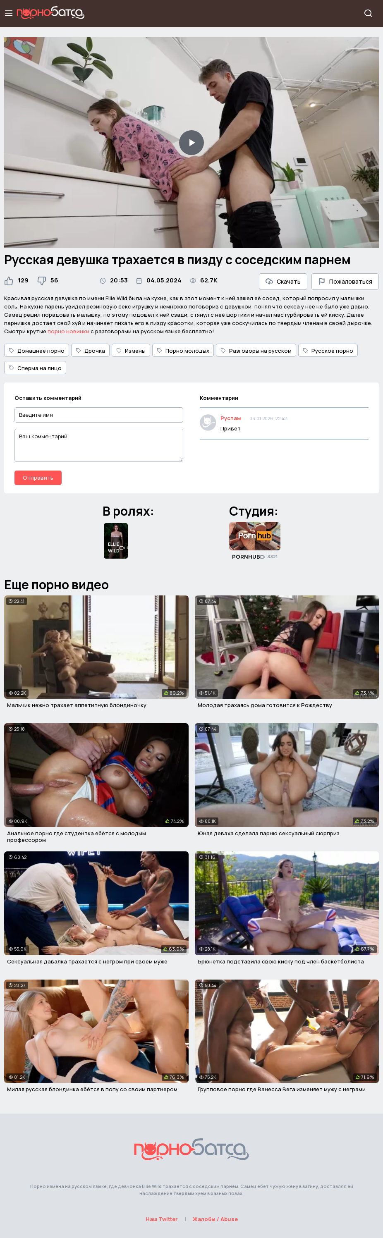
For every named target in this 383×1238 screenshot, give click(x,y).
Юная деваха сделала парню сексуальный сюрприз (269, 833)
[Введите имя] (98, 415)
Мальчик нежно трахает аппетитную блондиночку (76, 705)
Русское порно (328, 350)
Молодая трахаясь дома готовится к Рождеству (265, 705)
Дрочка (90, 350)
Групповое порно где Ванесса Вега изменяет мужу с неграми (282, 1089)
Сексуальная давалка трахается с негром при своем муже (87, 961)
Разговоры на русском (256, 350)
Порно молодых (183, 350)
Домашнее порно (37, 350)
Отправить (38, 477)
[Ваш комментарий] (98, 445)
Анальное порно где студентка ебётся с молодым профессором (76, 836)
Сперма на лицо (35, 368)
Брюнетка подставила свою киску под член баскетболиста (281, 961)
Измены (131, 350)
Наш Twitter (162, 1219)
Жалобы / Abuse (215, 1219)
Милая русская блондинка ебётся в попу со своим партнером (92, 1089)
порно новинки (68, 331)
